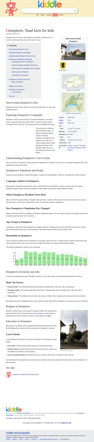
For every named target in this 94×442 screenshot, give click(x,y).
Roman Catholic (38, 313)
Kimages (49, 15)
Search (75, 11)
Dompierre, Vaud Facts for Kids (16, 418)
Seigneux (78, 147)
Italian (71, 188)
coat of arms (13, 162)
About (20, 439)
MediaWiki (35, 437)
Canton (61, 120)
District (61, 123)
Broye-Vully (71, 123)
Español (61, 15)
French (30, 186)
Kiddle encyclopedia (23, 413)
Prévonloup (82, 145)
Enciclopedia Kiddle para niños (48, 439)
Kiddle (8, 439)
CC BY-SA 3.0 (25, 435)
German (61, 186)
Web (37, 15)
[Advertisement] (47, 22)
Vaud (69, 120)
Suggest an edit (66, 423)
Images (43, 15)
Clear (71, 10)
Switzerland (46, 37)
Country (61, 117)
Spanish (64, 188)
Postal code (62, 142)
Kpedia (55, 15)
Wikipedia (9, 437)
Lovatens (75, 145)
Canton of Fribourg (42, 135)
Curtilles (70, 145)
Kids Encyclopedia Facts (13, 33)
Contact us (34, 439)
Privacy (27, 439)
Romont (70, 147)
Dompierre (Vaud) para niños (29, 374)
